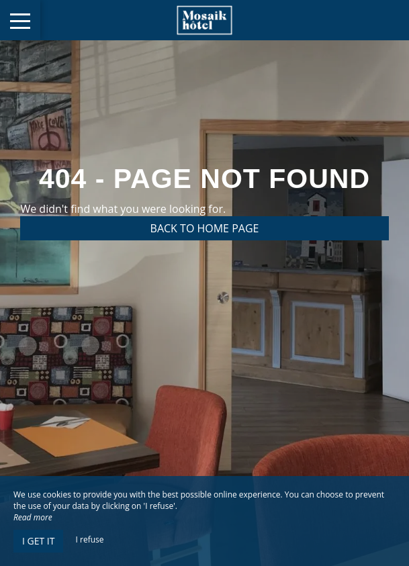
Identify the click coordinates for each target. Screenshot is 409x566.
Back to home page (204, 228)
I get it (38, 540)
